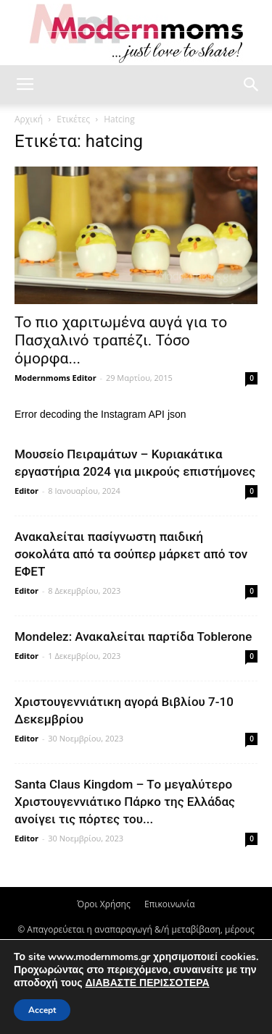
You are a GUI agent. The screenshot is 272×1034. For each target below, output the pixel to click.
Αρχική (29, 119)
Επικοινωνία (169, 904)
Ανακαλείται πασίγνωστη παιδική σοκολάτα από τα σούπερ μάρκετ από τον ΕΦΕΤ (131, 554)
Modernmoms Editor (55, 377)
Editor (26, 490)
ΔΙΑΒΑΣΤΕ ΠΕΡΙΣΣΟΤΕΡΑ (147, 983)
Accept (42, 1010)
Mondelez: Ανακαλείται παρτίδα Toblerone (133, 636)
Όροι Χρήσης (103, 904)
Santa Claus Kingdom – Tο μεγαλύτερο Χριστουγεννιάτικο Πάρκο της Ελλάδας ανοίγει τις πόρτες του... (125, 801)
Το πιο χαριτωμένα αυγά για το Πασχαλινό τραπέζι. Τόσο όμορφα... (121, 340)
